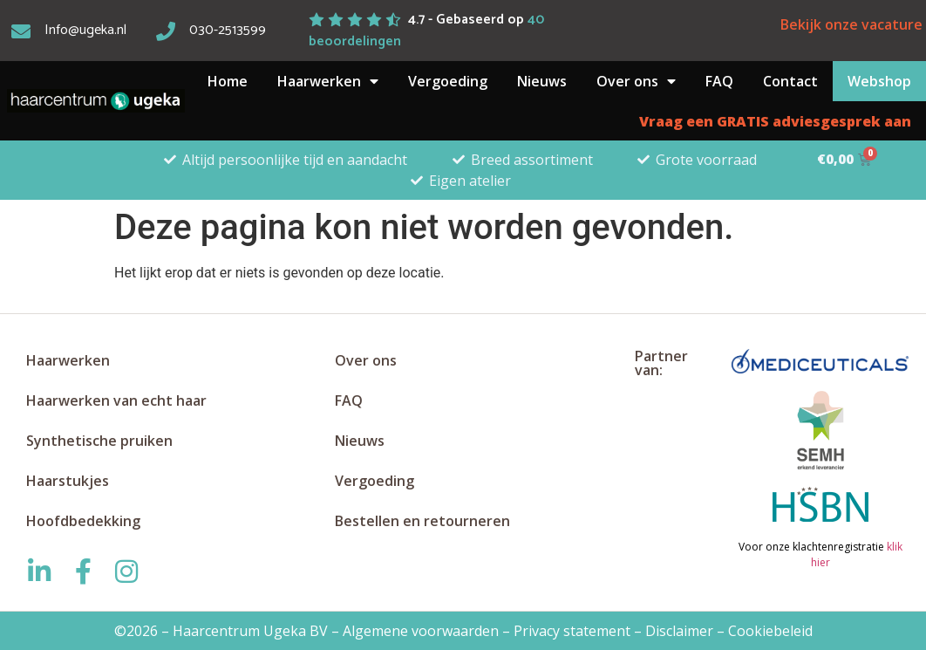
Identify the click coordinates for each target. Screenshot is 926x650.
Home (228, 81)
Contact (790, 81)
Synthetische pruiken (99, 440)
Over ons (636, 81)
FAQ (719, 81)
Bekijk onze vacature (851, 24)
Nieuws (542, 81)
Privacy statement (572, 630)
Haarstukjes (67, 480)
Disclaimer (679, 630)
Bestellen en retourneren (422, 520)
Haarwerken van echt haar (116, 400)
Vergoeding (447, 81)
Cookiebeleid (770, 630)
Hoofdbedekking (83, 520)
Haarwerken (327, 81)
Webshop (879, 81)
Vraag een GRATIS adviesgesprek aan (775, 121)
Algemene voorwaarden (421, 630)
